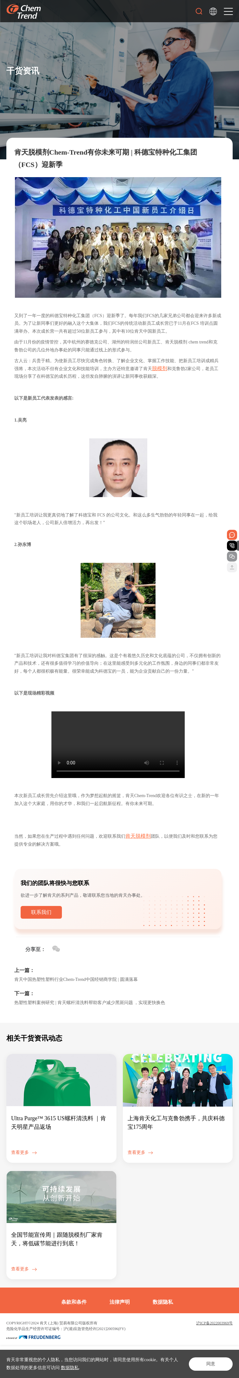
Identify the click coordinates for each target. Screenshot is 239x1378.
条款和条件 (74, 1302)
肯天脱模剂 (138, 836)
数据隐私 (70, 1367)
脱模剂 (159, 368)
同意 (210, 1363)
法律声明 (120, 1302)
